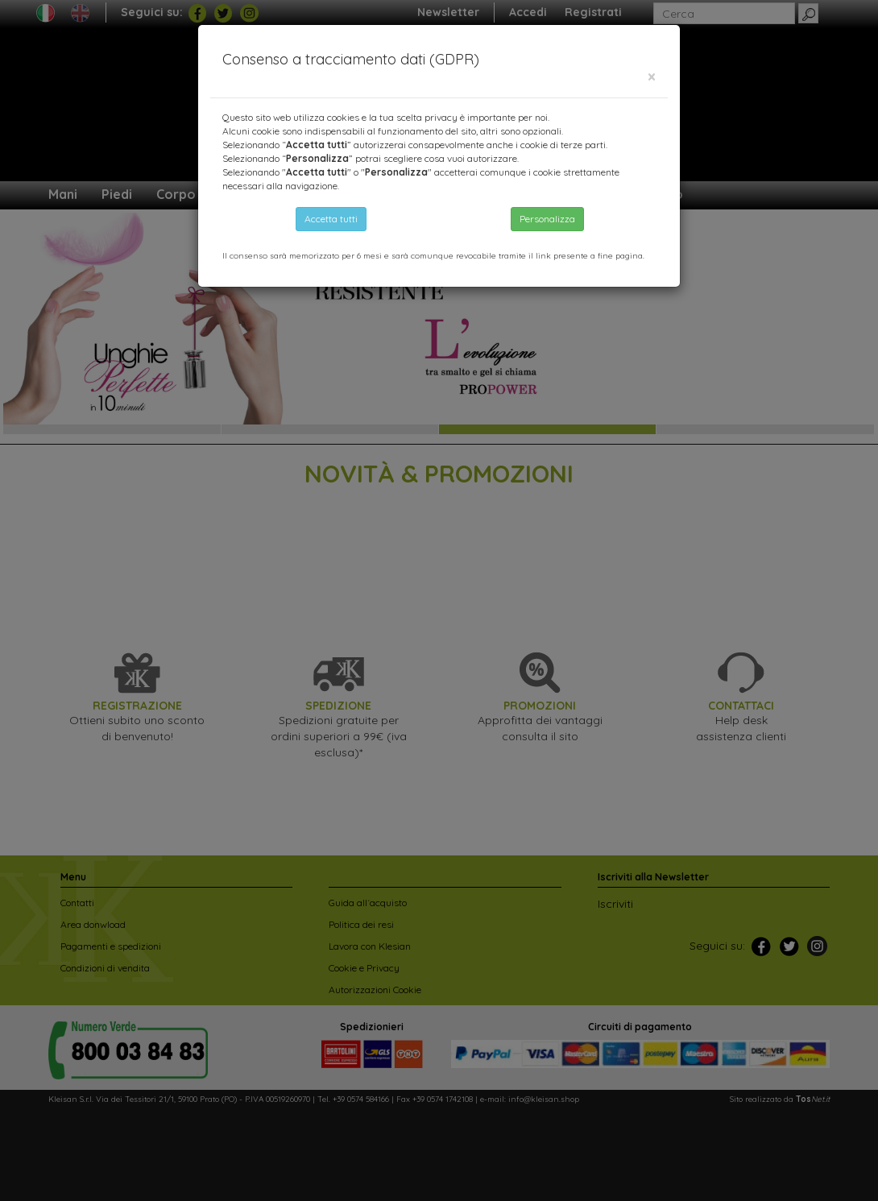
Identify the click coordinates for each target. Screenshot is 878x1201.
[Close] (652, 76)
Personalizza (547, 219)
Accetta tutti (331, 219)
